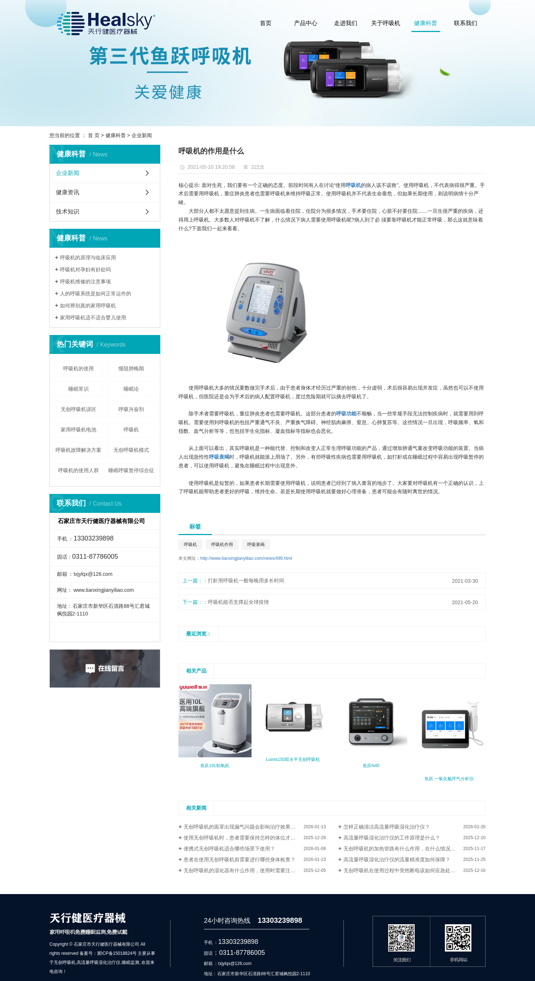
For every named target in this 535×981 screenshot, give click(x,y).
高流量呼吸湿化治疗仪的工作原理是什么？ (391, 838)
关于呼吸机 (385, 23)
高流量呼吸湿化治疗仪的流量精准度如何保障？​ (396, 859)
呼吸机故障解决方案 (78, 450)
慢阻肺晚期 (131, 368)
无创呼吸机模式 (131, 450)
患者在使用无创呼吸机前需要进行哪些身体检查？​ (239, 859)
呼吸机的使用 (78, 368)
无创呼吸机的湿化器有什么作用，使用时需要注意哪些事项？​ (252, 870)
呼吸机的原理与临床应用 (88, 257)
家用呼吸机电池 (78, 429)
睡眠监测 (130, 962)
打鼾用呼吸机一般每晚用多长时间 (246, 580)
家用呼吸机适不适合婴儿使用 (93, 317)
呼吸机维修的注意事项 (85, 281)
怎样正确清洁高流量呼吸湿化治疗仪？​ (386, 827)
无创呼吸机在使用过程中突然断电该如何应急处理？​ (401, 870)
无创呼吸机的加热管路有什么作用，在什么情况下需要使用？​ (412, 849)
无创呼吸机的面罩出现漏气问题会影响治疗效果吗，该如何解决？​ (255, 827)
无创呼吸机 (65, 962)
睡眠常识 (78, 389)
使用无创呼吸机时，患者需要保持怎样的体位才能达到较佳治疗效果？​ (255, 838)
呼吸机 (131, 429)
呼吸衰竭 (256, 544)
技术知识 (67, 211)
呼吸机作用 (222, 544)
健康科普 (425, 23)
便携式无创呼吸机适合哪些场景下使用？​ (229, 849)
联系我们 (465, 23)
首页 (265, 23)
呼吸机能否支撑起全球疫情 (238, 602)
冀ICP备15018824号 (117, 953)
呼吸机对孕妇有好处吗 (85, 269)
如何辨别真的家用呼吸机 (88, 305)
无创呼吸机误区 (78, 409)
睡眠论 (131, 389)
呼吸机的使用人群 (78, 470)
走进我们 (345, 23)
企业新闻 (142, 135)
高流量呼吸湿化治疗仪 (98, 962)
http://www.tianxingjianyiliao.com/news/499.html (246, 558)
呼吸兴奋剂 (131, 409)
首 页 (94, 135)
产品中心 (305, 23)
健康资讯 (67, 192)
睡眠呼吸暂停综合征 (131, 470)
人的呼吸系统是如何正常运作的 (95, 293)
